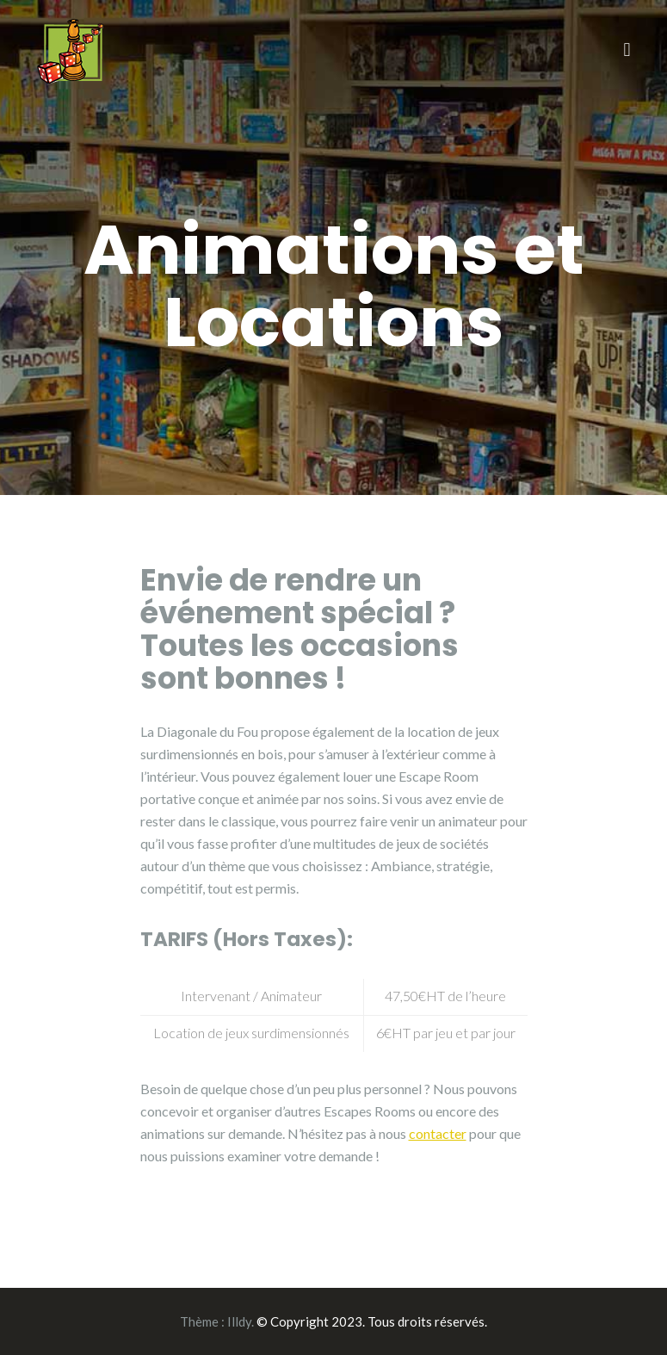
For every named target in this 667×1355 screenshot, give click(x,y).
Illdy (239, 1321)
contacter (437, 1133)
